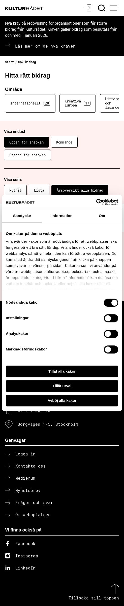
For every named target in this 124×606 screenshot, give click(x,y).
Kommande (64, 142)
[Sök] (102, 8)
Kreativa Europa (77, 103)
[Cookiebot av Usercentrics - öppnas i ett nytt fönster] (96, 202)
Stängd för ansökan (27, 155)
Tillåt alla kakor (62, 371)
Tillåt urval (62, 386)
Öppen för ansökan (26, 142)
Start (9, 62)
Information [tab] (62, 215)
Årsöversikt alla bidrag (80, 190)
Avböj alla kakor (62, 400)
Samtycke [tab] (22, 215)
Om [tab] (102, 215)
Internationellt (30, 103)
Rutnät (15, 190)
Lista (39, 190)
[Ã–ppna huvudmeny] (114, 8)
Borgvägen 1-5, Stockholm (48, 424)
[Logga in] (88, 8)
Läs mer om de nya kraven (45, 46)
